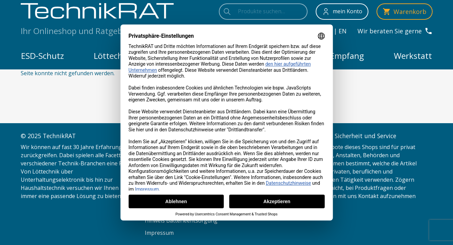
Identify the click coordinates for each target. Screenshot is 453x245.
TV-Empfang (340, 55)
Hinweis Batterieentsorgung (181, 220)
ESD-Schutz (42, 55)
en (342, 31)
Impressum (159, 232)
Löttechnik (114, 55)
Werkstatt (413, 55)
